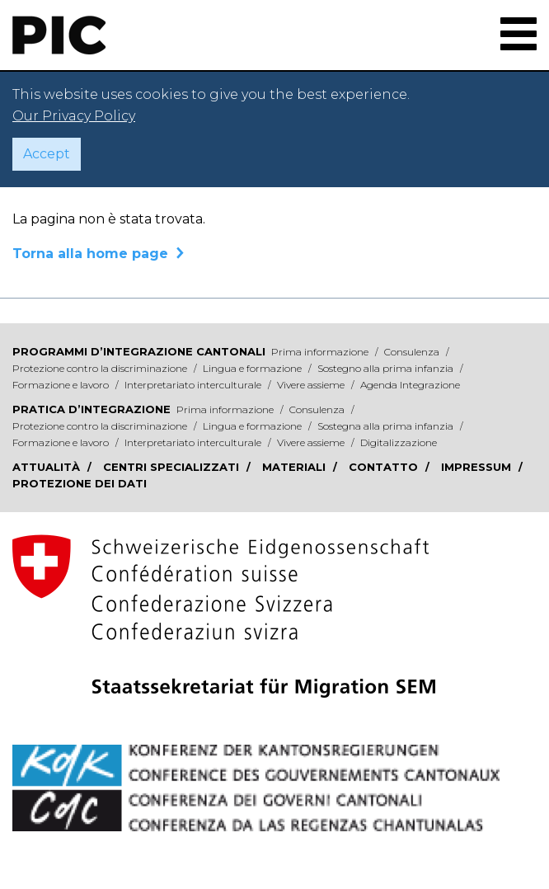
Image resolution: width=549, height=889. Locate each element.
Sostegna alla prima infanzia (386, 426)
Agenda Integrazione (410, 385)
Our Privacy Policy (73, 116)
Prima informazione (321, 352)
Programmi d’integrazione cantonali (138, 351)
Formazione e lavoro (61, 385)
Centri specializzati (172, 466)
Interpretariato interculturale (194, 385)
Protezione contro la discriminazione (101, 368)
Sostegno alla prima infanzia (386, 368)
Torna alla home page (90, 253)
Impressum (477, 466)
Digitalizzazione (398, 442)
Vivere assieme (312, 385)
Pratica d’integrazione (91, 409)
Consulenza (413, 352)
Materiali (295, 466)
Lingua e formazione (253, 368)
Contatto (385, 466)
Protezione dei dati (79, 483)
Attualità (47, 466)
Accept (46, 154)
